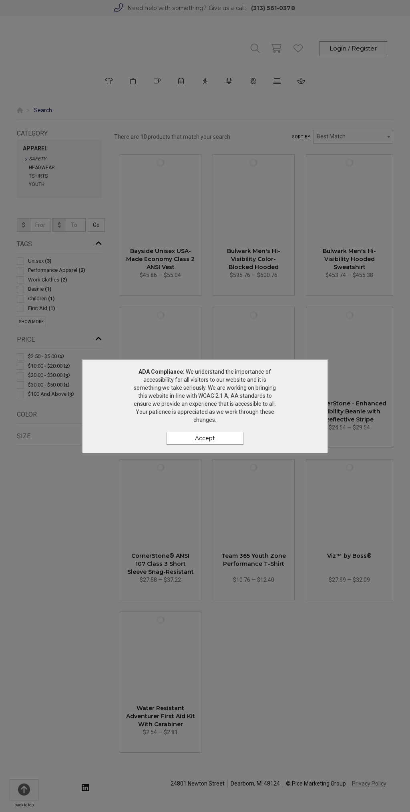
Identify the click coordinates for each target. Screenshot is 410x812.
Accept (205, 438)
